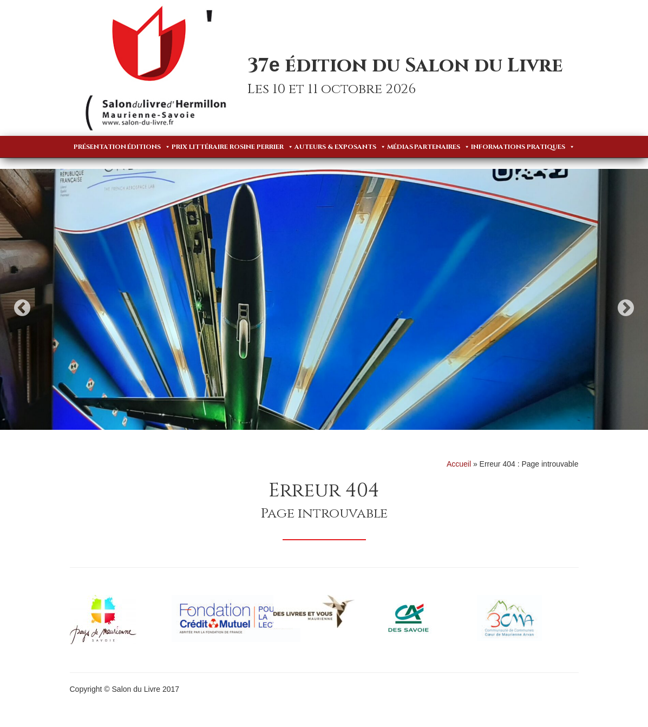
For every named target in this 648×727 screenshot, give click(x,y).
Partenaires (442, 147)
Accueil (459, 464)
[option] (324, 299)
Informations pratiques (523, 147)
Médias (400, 146)
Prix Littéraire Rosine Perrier (232, 147)
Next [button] (625, 308)
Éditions (149, 147)
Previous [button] (22, 308)
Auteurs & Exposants (340, 147)
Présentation (100, 146)
